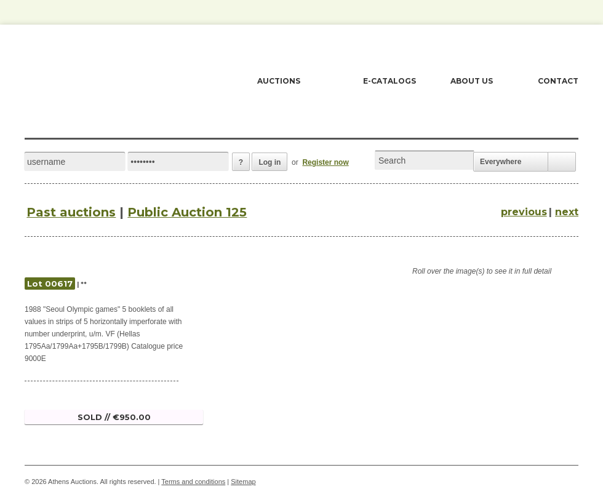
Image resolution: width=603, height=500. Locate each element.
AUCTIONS (278, 80)
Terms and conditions (193, 481)
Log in (269, 162)
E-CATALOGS (389, 80)
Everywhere (500, 161)
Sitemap (243, 481)
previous (524, 212)
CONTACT (558, 80)
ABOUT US (471, 80)
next (566, 212)
